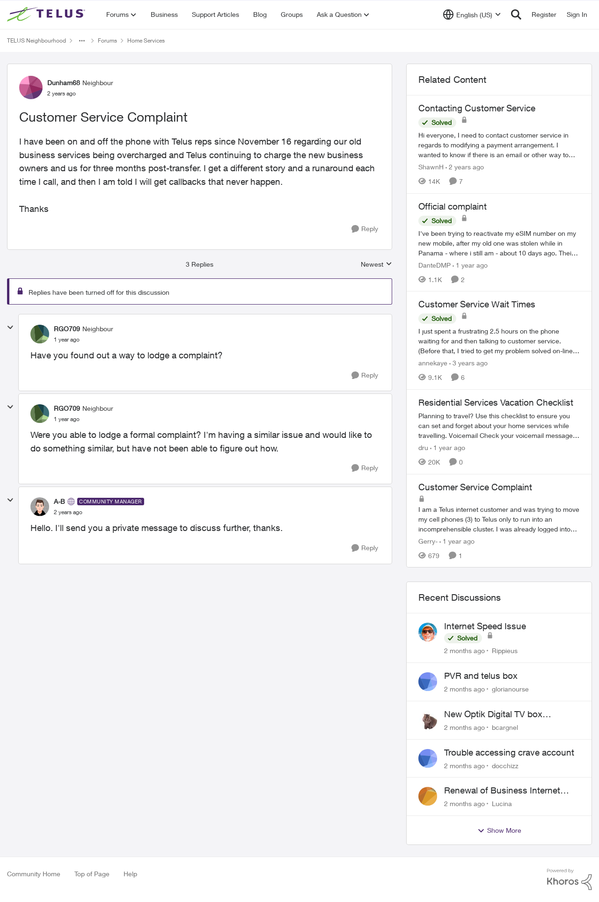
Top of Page (92, 874)
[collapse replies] (10, 327)
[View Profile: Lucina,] (427, 796)
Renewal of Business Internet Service (502, 790)
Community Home (33, 874)
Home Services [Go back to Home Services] (146, 40)
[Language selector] (472, 14)
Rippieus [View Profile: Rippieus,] (505, 651)
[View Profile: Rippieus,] (427, 632)
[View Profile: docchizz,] (427, 758)
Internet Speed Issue (485, 626)
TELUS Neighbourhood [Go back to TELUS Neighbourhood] (36, 40)
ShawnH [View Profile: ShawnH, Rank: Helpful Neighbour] (431, 167)
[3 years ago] (468, 363)
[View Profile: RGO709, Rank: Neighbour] (39, 334)
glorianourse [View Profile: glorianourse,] (510, 689)
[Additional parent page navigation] (82, 40)
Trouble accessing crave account (509, 752)
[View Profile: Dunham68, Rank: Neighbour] (31, 87)
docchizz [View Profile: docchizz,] (505, 765)
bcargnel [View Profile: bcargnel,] (505, 727)
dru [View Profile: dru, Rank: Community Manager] (423, 447)
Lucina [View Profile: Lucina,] (502, 803)
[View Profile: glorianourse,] (427, 681)
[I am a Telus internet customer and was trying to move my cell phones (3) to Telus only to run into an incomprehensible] (499, 518)
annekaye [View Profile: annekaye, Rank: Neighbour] (432, 363)
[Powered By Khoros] (569, 879)
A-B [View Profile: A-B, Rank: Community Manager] (59, 501)
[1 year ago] (470, 264)
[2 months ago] (464, 650)
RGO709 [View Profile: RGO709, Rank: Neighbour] (67, 329)
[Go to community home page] (47, 14)
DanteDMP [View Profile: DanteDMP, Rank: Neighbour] (434, 265)
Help (130, 874)
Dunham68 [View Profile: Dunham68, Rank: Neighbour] (63, 83)
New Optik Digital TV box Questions (493, 714)
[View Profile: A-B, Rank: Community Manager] (39, 506)
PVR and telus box (481, 675)
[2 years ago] (465, 167)
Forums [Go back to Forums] (107, 40)
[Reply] (365, 229)
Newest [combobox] (376, 264)
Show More (499, 830)
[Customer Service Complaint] (67, 339)
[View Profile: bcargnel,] (427, 720)
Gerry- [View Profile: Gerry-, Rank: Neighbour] (428, 541)
